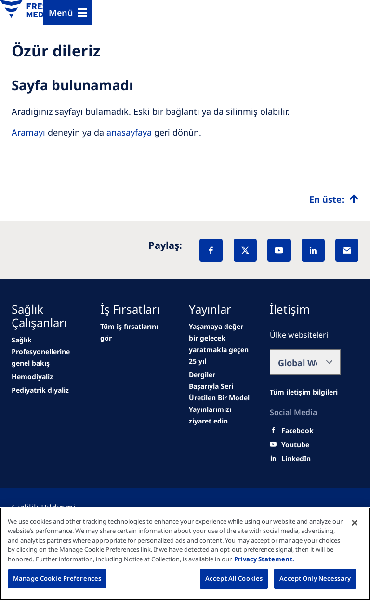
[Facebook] (211, 250)
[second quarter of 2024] (40, 390)
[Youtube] (295, 444)
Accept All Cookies (234, 578)
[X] (245, 250)
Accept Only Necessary (315, 578)
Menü (61, 12)
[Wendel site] (32, 376)
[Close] (354, 522)
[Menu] (67, 12)
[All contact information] (304, 392)
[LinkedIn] (313, 250)
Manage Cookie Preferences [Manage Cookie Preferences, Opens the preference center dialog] (57, 578)
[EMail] (346, 250)
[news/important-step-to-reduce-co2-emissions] (47, 351)
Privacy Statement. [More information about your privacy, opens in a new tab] (264, 559)
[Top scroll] (333, 199)
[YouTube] (279, 250)
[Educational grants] (221, 415)
